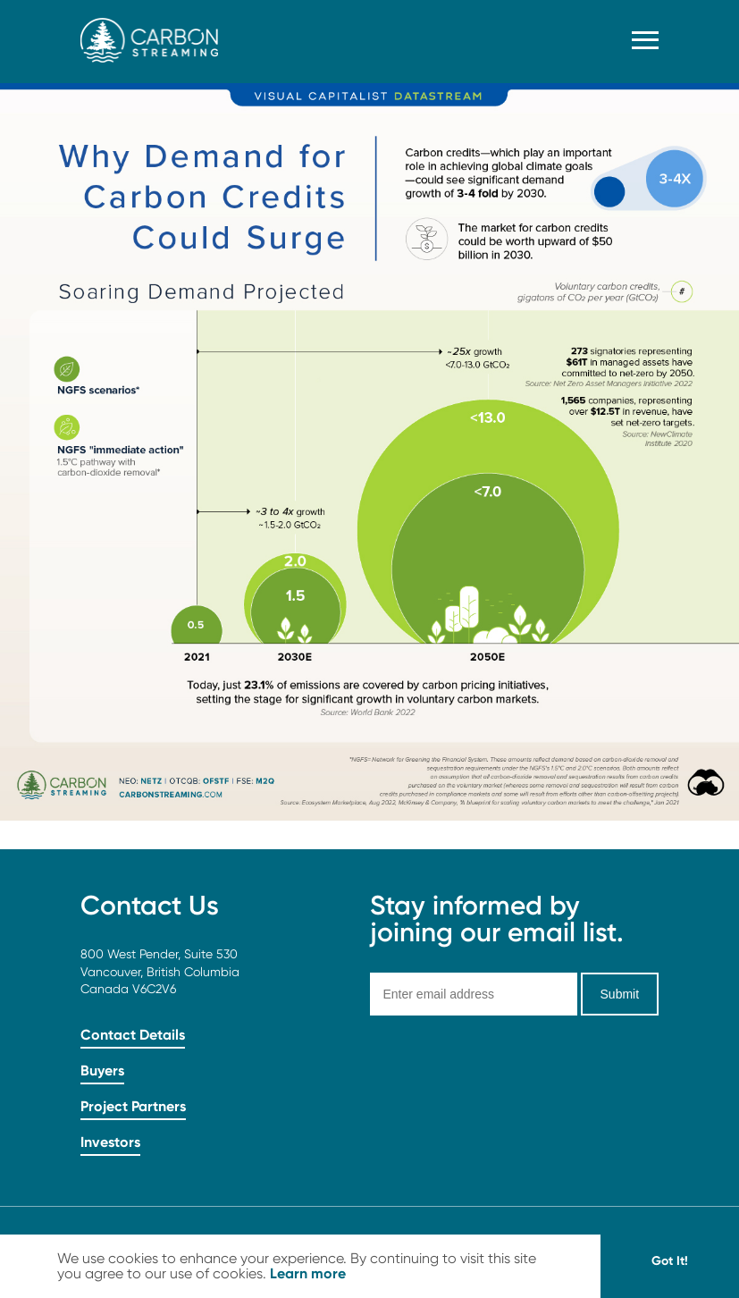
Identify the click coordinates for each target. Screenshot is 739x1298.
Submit (620, 994)
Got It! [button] (669, 1260)
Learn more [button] (308, 1273)
